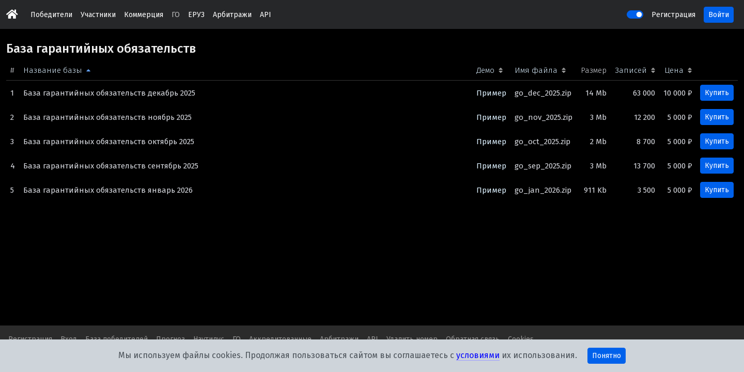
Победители (51, 14)
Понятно (606, 355)
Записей (631, 70)
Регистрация (673, 14)
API (265, 14)
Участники (98, 14)
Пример (491, 93)
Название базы (52, 70)
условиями (478, 355)
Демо (485, 70)
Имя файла (536, 70)
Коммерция (143, 14)
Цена (674, 70)
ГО (176, 14)
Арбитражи (232, 14)
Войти (718, 14)
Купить (717, 92)
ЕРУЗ (196, 14)
